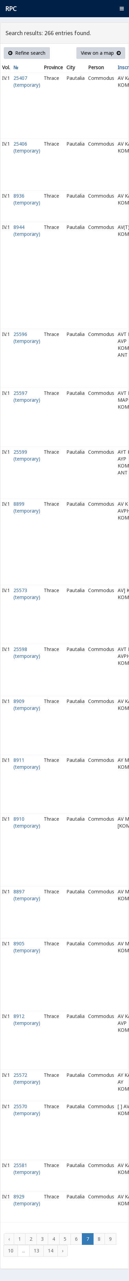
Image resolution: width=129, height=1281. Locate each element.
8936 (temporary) (26, 199)
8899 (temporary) (26, 507)
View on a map (101, 53)
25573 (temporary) (26, 593)
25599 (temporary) (26, 455)
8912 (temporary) (26, 1019)
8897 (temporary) (26, 895)
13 (36, 1250)
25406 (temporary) (26, 147)
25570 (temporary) (26, 1109)
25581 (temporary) (26, 1168)
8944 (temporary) (26, 230)
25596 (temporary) (26, 337)
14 (50, 1250)
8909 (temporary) (26, 704)
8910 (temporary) (26, 822)
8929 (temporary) (26, 1200)
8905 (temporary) (26, 947)
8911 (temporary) (26, 763)
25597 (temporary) (26, 396)
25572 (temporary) (26, 1078)
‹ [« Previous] (9, 1239)
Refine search (26, 53)
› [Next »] (62, 1250)
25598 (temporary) (26, 652)
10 (10, 1250)
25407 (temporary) (26, 81)
